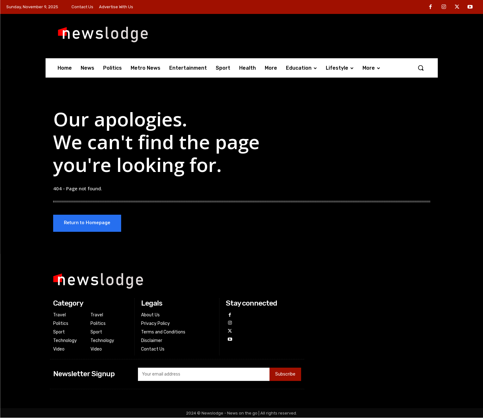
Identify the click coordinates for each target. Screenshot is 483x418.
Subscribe (285, 374)
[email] (203, 374)
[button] (420, 67)
